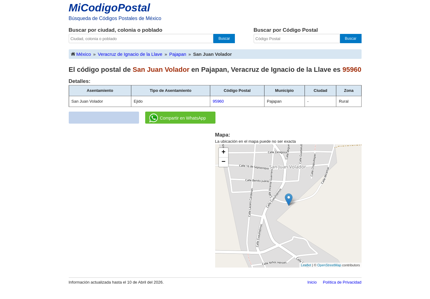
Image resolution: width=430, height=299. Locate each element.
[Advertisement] (142, 174)
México (80, 54)
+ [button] (223, 152)
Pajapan (177, 54)
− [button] (223, 162)
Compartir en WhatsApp (177, 118)
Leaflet (306, 265)
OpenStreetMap (329, 265)
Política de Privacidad (342, 282)
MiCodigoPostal (109, 8)
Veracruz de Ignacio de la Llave (130, 54)
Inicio (312, 282)
